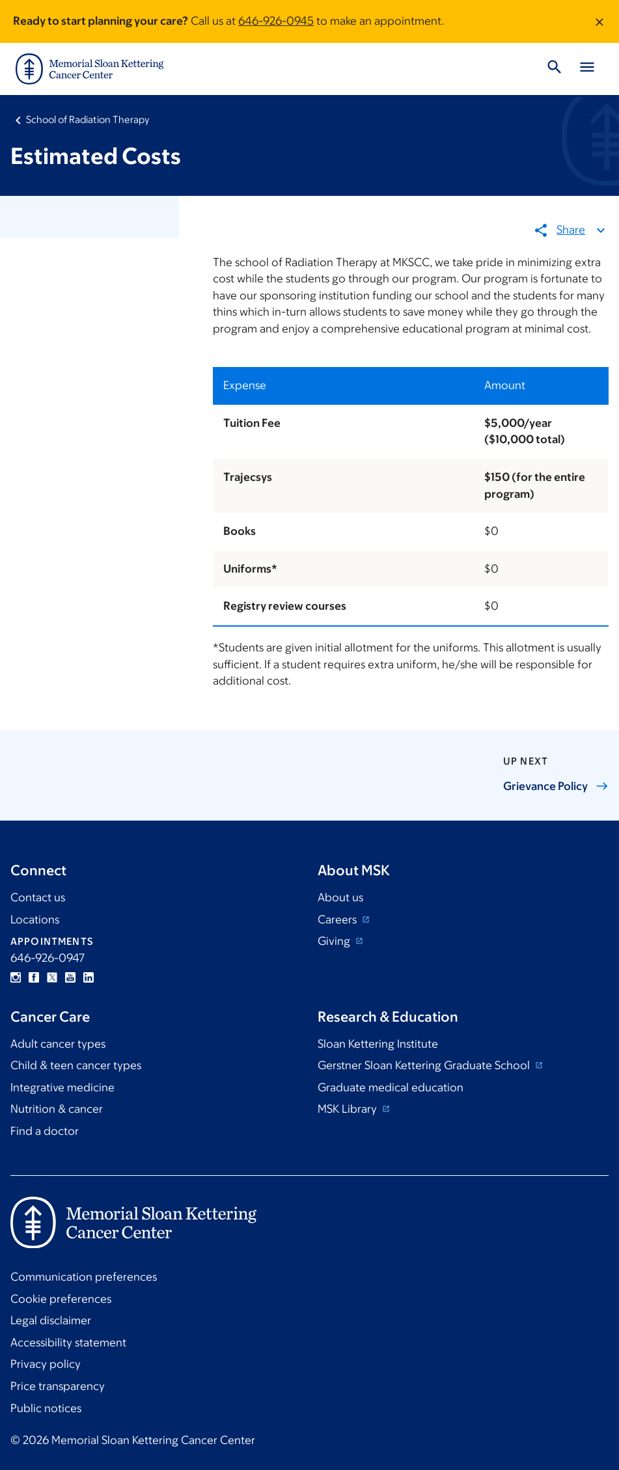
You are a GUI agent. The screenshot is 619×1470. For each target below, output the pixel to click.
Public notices (45, 1408)
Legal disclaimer (50, 1320)
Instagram (15, 977)
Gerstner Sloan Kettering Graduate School (425, 1065)
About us (340, 897)
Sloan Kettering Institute (378, 1043)
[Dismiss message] (599, 21)
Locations (34, 919)
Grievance (556, 786)
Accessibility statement (68, 1342)
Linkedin (88, 977)
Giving (335, 940)
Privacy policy (45, 1363)
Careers (338, 919)
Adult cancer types (57, 1043)
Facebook (34, 977)
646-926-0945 (276, 20)
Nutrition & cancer (56, 1108)
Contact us (37, 897)
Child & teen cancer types (75, 1065)
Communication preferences (83, 1276)
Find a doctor (44, 1130)
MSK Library (348, 1108)
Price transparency (57, 1386)
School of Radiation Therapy (88, 119)
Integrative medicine (62, 1087)
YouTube (70, 977)
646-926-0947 (47, 957)
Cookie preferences (60, 1298)
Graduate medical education (390, 1087)
